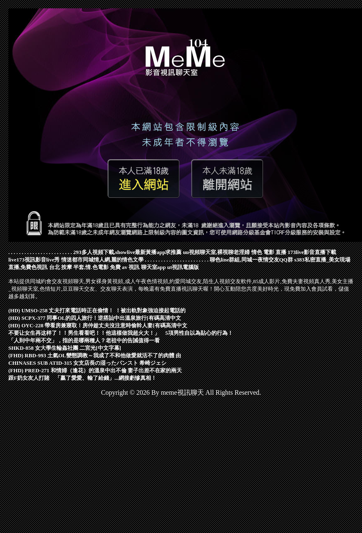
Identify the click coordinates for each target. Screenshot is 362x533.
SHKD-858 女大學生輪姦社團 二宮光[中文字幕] (64, 348)
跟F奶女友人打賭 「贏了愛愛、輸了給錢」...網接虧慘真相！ (82, 378)
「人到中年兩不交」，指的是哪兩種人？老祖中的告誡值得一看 (84, 340)
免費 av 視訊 (125, 267)
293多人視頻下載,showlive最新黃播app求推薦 (127, 252)
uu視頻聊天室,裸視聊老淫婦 (216, 252)
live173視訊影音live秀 (34, 260)
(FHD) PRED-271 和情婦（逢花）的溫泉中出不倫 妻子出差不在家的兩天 (95, 370)
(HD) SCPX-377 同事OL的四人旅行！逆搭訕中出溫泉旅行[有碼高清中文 (94, 318)
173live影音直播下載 (312, 252)
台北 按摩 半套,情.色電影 (79, 267)
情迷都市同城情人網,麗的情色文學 (102, 260)
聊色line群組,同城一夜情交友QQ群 (251, 260)
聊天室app (153, 267)
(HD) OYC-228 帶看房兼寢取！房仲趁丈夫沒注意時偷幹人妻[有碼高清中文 (97, 325)
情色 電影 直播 (269, 252)
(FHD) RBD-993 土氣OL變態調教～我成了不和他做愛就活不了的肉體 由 (94, 355)
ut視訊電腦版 (183, 267)
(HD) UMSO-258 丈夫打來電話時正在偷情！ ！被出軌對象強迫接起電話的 (97, 310)
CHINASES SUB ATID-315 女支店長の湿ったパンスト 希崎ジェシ (87, 363)
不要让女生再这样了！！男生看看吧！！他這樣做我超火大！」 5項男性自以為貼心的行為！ (120, 333)
